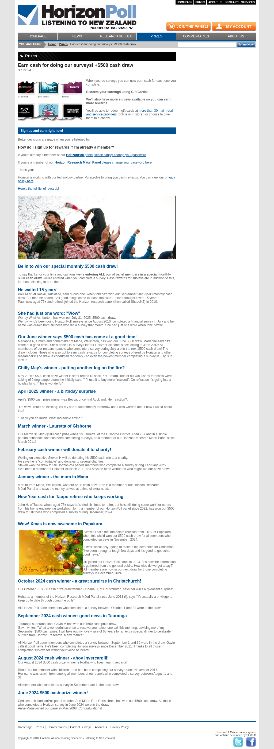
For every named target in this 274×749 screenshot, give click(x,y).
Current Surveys (80, 727)
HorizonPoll (47, 738)
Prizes (200, 2)
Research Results (116, 36)
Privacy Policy (120, 727)
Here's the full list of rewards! (38, 189)
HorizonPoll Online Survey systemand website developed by (235, 734)
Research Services (240, 2)
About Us (215, 2)
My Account (234, 26)
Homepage (184, 2)
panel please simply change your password (106, 155)
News (77, 36)
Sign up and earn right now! (42, 131)
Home (52, 44)
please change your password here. (104, 162)
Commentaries (196, 36)
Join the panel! (188, 26)
